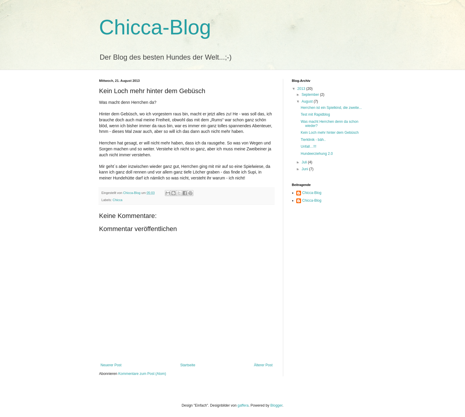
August (308, 101)
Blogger (276, 405)
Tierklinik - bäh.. (313, 140)
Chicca (117, 200)
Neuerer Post (111, 365)
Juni (305, 169)
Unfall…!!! (308, 146)
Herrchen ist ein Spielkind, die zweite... (331, 108)
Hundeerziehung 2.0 (317, 154)
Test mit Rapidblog (315, 114)
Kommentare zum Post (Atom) (142, 374)
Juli (305, 162)
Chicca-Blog (155, 27)
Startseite (187, 365)
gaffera (243, 405)
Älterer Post (263, 365)
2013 (301, 89)
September (311, 95)
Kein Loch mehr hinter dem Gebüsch (330, 132)
